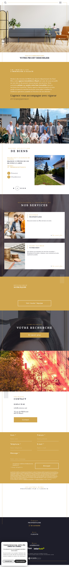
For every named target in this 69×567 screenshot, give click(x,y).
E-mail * (40, 445)
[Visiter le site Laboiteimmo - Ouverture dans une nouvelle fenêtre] (34, 562)
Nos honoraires (18, 556)
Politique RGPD (47, 556)
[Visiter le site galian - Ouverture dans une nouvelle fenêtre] (28, 550)
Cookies (52, 556)
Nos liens (41, 556)
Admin (37, 556)
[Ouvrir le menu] (60, 2)
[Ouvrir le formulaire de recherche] (5, 3)
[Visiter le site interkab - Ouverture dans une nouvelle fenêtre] (39, 551)
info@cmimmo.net (20, 409)
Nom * (13, 436)
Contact (67, 165)
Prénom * (41, 436)
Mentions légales (31, 556)
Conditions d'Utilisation (39, 480)
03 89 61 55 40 (19, 405)
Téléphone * (15, 445)
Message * (14, 454)
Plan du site (25, 556)
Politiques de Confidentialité (28, 480)
